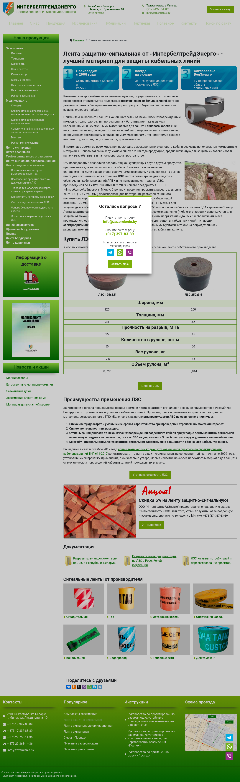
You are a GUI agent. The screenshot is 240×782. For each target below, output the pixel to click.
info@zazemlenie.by (120, 221)
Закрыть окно (120, 263)
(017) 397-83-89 (120, 234)
